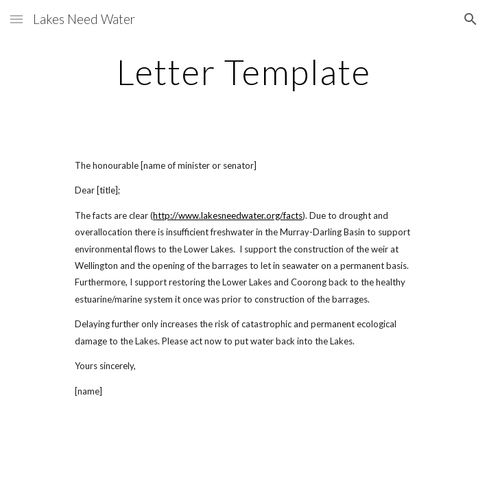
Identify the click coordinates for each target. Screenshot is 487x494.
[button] (16, 19)
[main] (243, 72)
